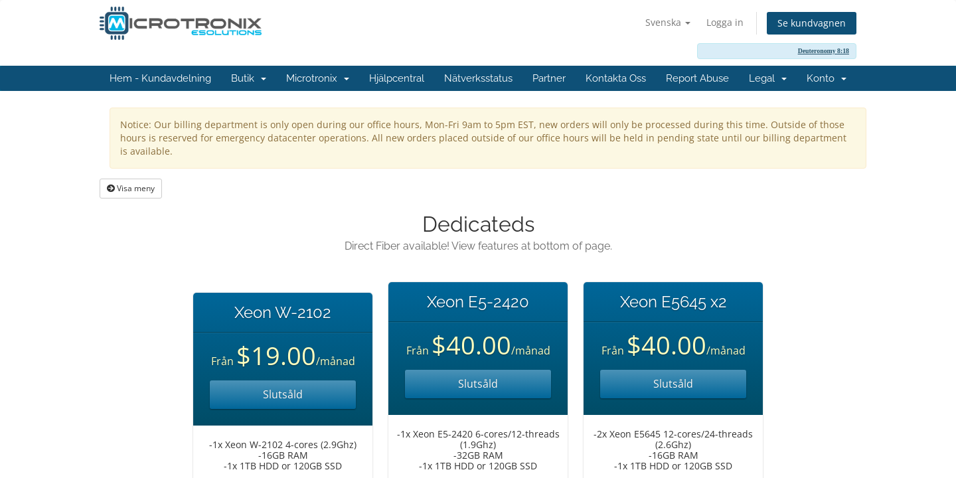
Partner (549, 78)
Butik (248, 78)
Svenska (667, 22)
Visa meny (131, 188)
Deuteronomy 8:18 (823, 50)
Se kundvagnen (811, 23)
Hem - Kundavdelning (160, 78)
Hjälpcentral (396, 78)
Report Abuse (697, 78)
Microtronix (317, 78)
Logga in (725, 22)
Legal (768, 78)
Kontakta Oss (616, 78)
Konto (826, 78)
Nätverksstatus (478, 78)
